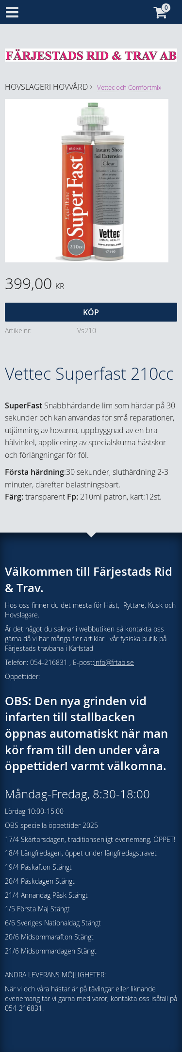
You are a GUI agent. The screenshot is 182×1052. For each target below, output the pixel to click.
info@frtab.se (114, 662)
